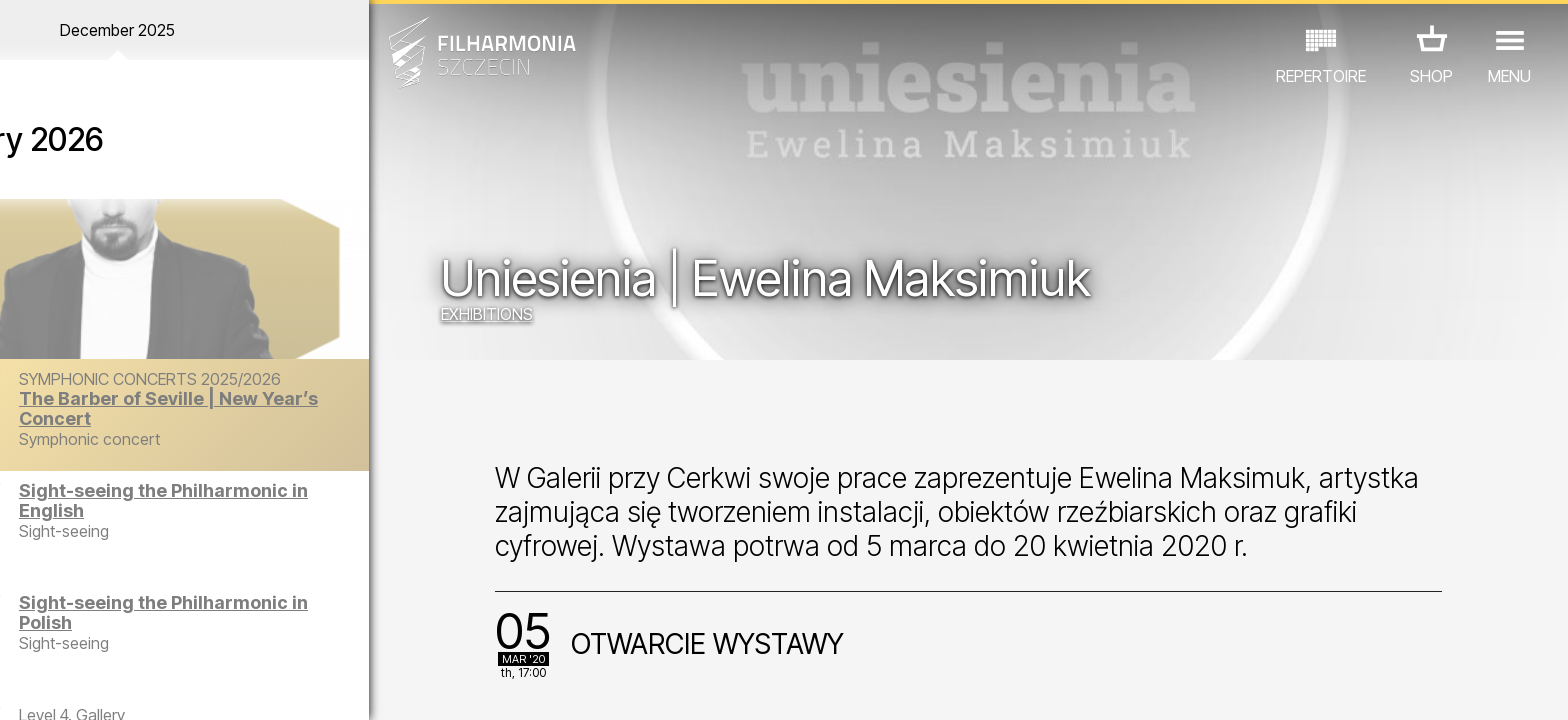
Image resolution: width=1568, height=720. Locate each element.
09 (278, 686)
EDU (156, 632)
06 (183, 686)
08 (247, 686)
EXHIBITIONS (523, 315)
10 (310, 686)
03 (87, 686)
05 (151, 686)
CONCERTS (76, 632)
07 (214, 686)
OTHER (337, 632)
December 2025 (203, 30)
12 (373, 686)
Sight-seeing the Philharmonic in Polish (225, 612)
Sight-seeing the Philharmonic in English (231, 500)
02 (55, 686)
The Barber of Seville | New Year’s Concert (247, 408)
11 (342, 686)
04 (119, 686)
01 (24, 686)
